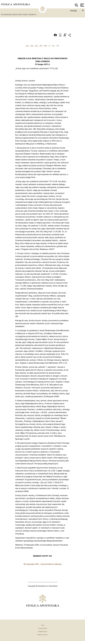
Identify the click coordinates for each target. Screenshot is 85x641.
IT (49, 46)
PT (58, 46)
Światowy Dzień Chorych (24, 14)
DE (27, 46)
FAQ (42, 625)
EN (32, 46)
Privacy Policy (43, 635)
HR (45, 46)
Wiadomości (7, 14)
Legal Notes (42, 628)
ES (36, 46)
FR (41, 46)
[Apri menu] (82, 5)
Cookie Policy (42, 631)
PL (53, 46)
